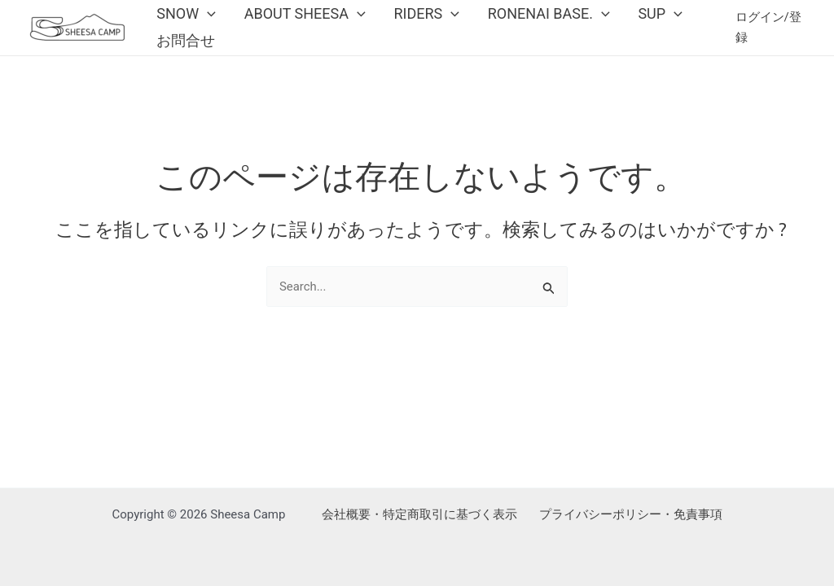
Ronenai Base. (518, 20)
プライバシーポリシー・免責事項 (630, 514)
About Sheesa (292, 20)
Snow (182, 20)
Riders (405, 20)
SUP (621, 20)
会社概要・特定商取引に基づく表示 (419, 514)
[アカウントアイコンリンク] (767, 40)
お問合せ (181, 59)
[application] (203, 20)
